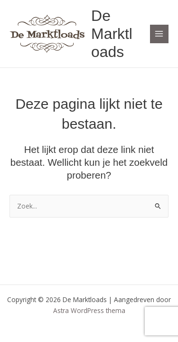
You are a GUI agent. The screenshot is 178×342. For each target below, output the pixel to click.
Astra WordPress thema (89, 310)
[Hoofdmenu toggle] (159, 34)
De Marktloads (111, 34)
